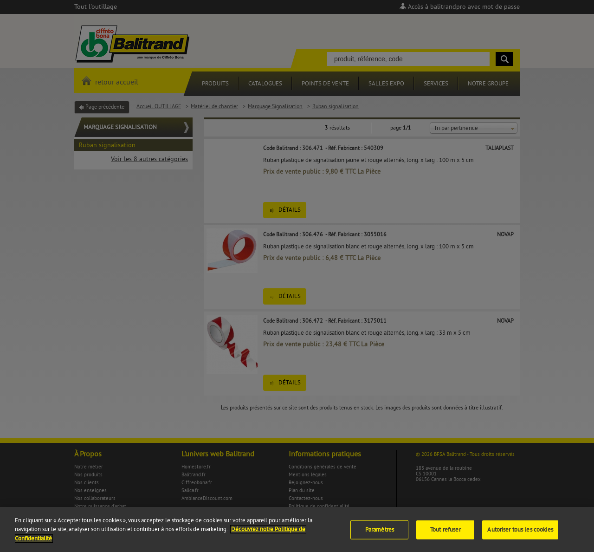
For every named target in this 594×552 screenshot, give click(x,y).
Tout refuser (445, 533)
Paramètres (379, 533)
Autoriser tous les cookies (520, 533)
